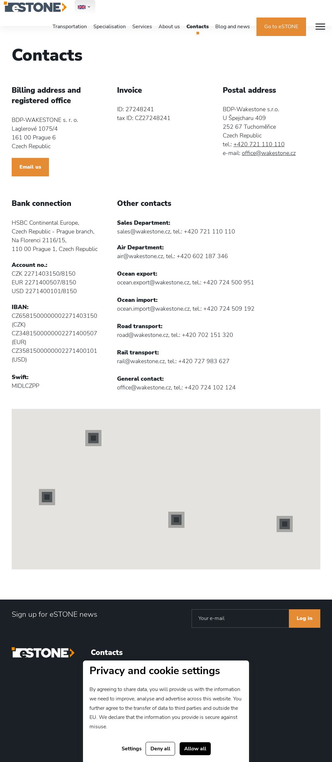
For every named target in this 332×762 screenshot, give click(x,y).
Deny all (160, 748)
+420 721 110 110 (259, 144)
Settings (132, 748)
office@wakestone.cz (269, 153)
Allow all (195, 748)
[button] (47, 497)
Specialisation (109, 26)
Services (142, 26)
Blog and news (232, 26)
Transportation (70, 26)
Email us (30, 167)
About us (169, 26)
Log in (305, 618)
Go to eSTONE (281, 26)
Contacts (197, 26)
